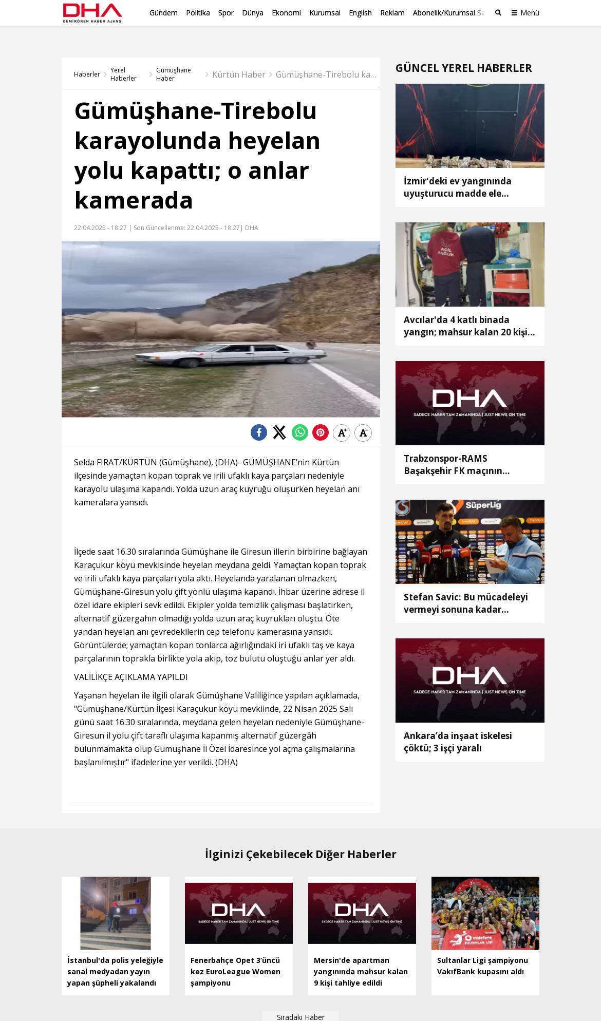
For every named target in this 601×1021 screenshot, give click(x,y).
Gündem (163, 12)
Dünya (253, 12)
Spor (226, 12)
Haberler (87, 58)
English (360, 12)
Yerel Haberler (123, 58)
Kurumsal (325, 12)
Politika (198, 12)
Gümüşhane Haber (173, 58)
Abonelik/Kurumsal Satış (453, 12)
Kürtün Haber (239, 58)
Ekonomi (286, 12)
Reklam (392, 12)
